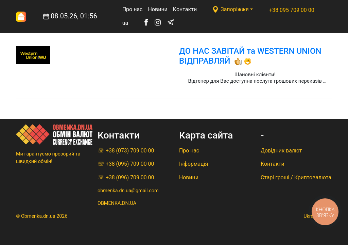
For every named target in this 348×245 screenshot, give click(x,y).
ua (125, 23)
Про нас (132, 9)
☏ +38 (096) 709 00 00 (126, 177)
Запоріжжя (235, 9)
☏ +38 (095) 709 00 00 (126, 164)
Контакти (185, 9)
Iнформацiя (193, 164)
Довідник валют (281, 150)
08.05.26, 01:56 (56, 17)
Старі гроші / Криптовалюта (296, 177)
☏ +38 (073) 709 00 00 (126, 150)
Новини (157, 9)
